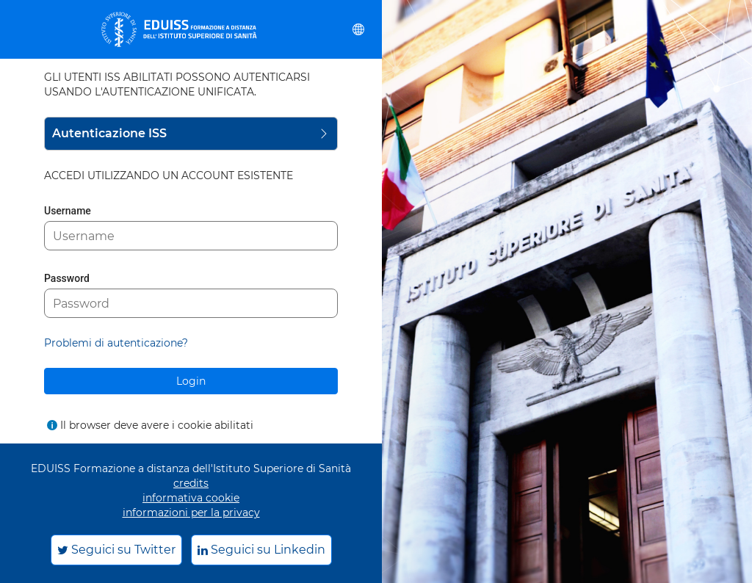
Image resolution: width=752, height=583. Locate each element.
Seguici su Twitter (116, 550)
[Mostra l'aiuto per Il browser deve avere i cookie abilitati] (52, 425)
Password (67, 278)
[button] (358, 29)
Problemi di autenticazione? (116, 343)
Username (67, 211)
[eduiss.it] (179, 29)
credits (191, 483)
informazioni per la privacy (191, 512)
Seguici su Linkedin (261, 550)
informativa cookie (190, 497)
